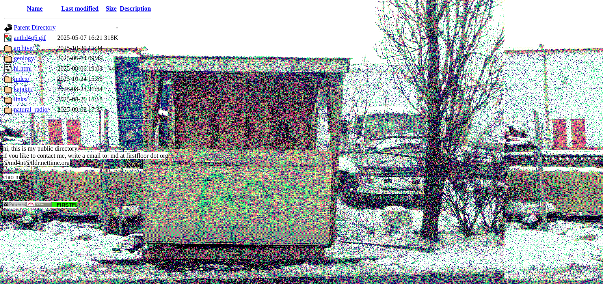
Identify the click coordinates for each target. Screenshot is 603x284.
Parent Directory (35, 27)
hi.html (23, 68)
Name (35, 8)
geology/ (25, 58)
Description (135, 8)
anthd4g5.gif (30, 37)
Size (111, 8)
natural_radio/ (31, 109)
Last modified (80, 8)
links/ (21, 99)
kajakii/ (23, 89)
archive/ (24, 48)
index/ (22, 78)
